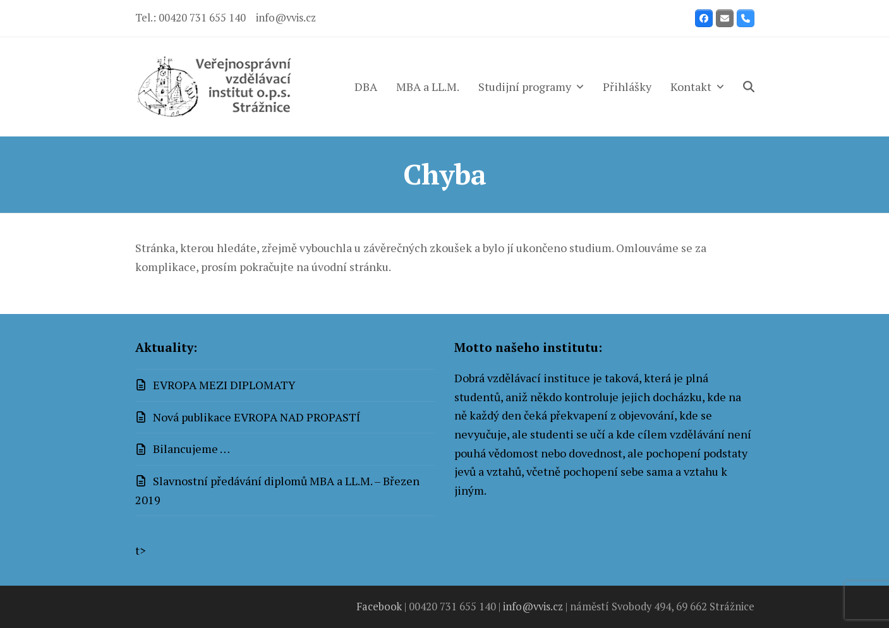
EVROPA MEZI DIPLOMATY (224, 384)
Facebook (379, 606)
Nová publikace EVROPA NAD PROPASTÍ (257, 417)
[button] (749, 86)
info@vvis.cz (286, 18)
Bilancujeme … (191, 448)
